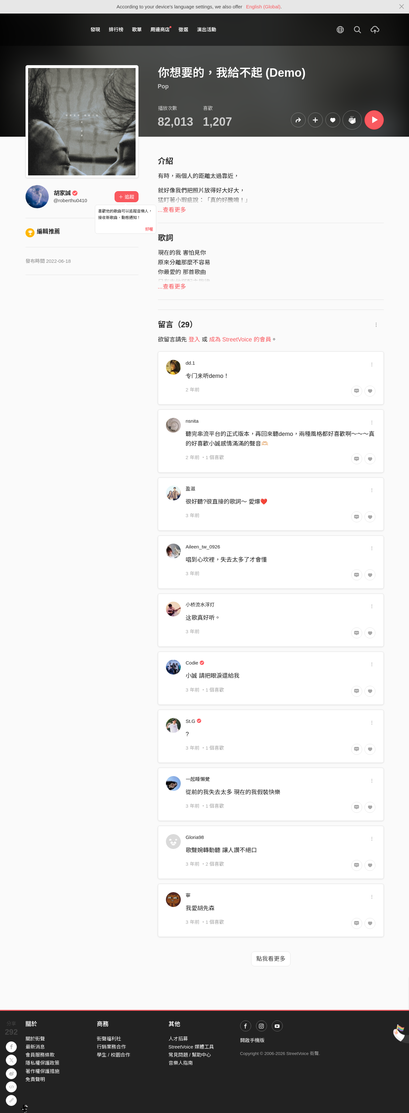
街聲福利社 (109, 1038)
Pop (163, 86)
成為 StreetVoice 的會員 (240, 339)
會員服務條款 (40, 1055)
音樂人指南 (181, 1063)
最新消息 (35, 1046)
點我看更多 (270, 959)
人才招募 (178, 1038)
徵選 (183, 29)
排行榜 (116, 29)
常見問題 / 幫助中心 (190, 1055)
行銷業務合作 (111, 1046)
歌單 (137, 29)
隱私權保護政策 (42, 1063)
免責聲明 (35, 1079)
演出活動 (206, 29)
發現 (95, 29)
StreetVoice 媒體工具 (191, 1046)
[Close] (401, 7)
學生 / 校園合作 (113, 1055)
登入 (194, 339)
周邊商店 (161, 29)
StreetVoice (52, 29)
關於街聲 (35, 1038)
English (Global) (263, 6)
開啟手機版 (252, 1040)
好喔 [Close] (149, 229)
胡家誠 (66, 193)
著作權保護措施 (42, 1071)
